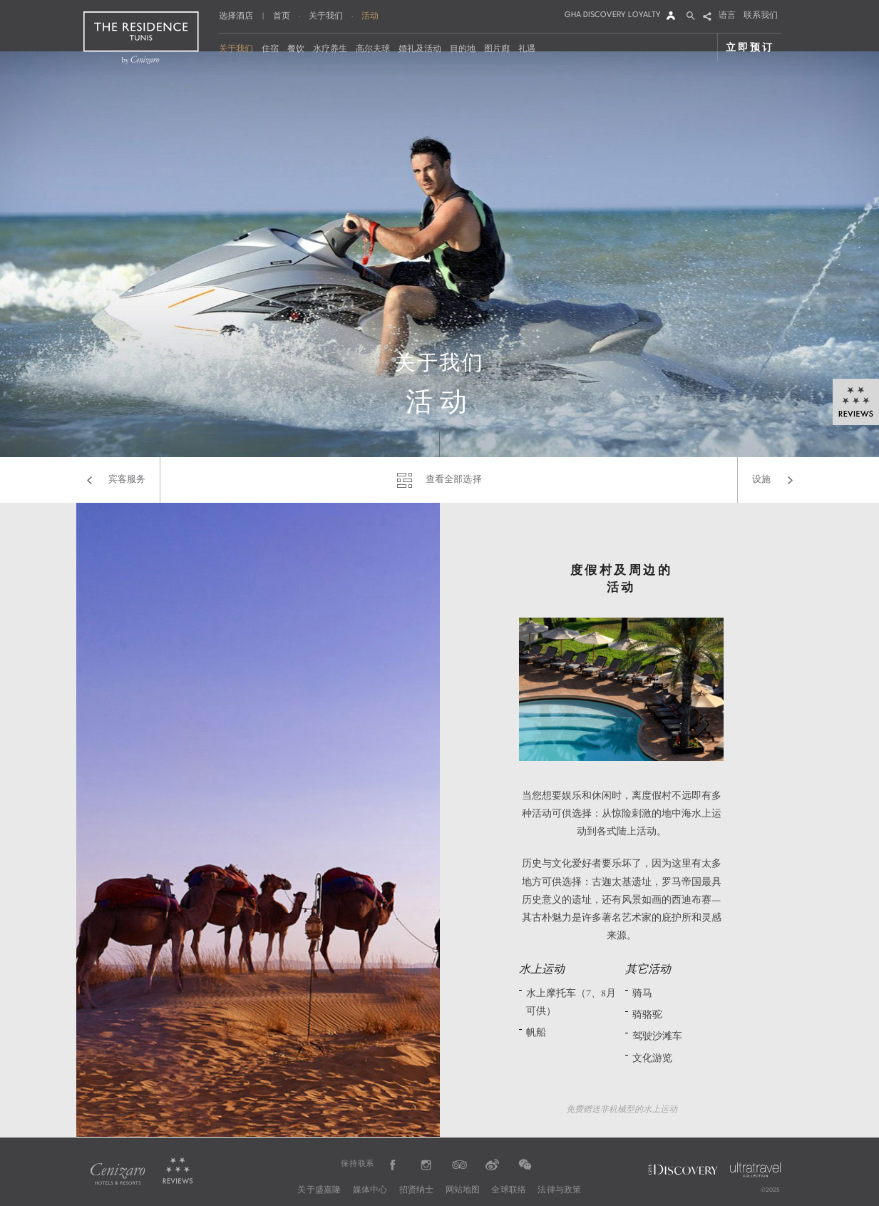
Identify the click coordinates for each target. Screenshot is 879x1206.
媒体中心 (370, 1190)
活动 (370, 15)
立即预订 (749, 46)
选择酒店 (236, 17)
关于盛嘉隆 (319, 1190)
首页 (281, 15)
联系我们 (761, 16)
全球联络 (508, 1190)
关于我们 (326, 15)
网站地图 (463, 1190)
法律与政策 (559, 1190)
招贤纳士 (416, 1190)
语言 (727, 16)
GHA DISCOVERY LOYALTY (613, 15)
